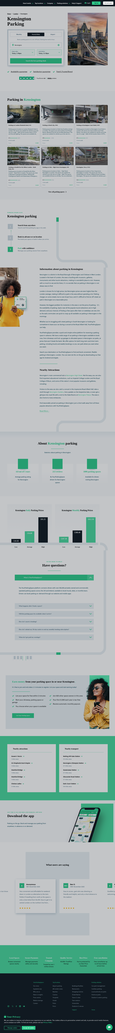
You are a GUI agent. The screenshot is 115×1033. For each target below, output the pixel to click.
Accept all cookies (28, 1028)
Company (51, 3)
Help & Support (76, 3)
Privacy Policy (47, 1022)
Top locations (40, 3)
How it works (28, 3)
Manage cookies (12, 1028)
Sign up (96, 3)
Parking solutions (63, 3)
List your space (108, 3)
